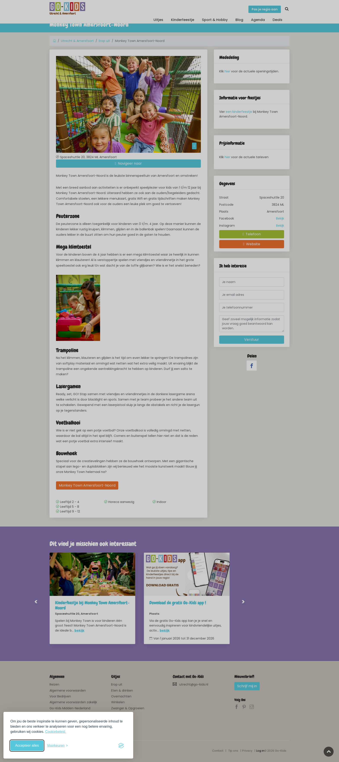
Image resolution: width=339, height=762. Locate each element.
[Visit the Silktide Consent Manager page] (121, 745)
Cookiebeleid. (55, 731)
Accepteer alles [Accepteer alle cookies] (27, 745)
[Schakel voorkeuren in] (57, 746)
